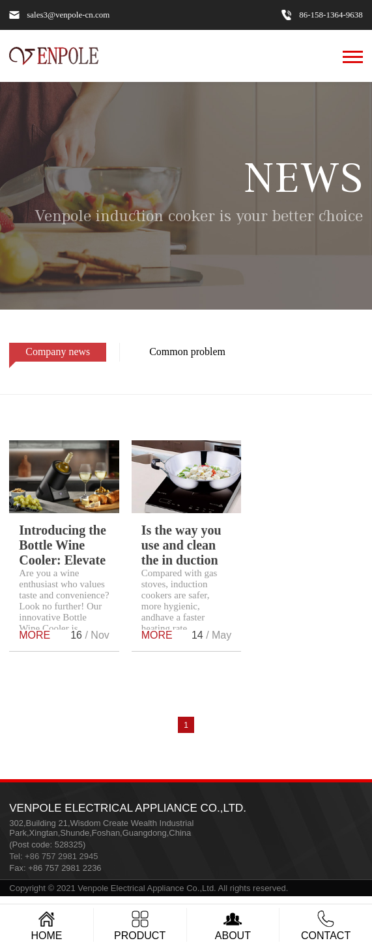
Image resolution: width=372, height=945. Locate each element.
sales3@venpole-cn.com (68, 15)
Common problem (179, 354)
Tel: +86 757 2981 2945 (53, 856)
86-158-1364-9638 (331, 15)
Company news (49, 354)
